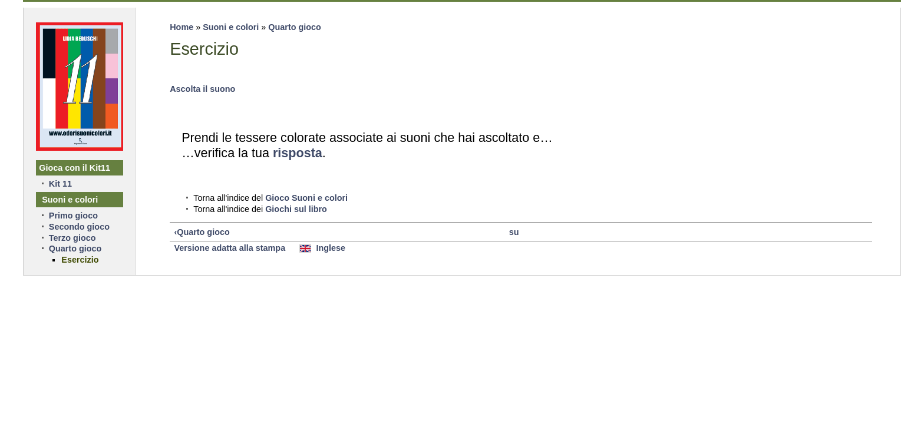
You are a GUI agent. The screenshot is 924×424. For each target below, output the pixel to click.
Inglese (322, 248)
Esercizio (79, 259)
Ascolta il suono (202, 89)
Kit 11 (60, 183)
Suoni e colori (231, 27)
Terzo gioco (72, 238)
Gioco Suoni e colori (306, 198)
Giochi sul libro (296, 209)
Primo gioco (73, 215)
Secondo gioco (79, 226)
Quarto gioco (294, 27)
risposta (297, 152)
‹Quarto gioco (201, 232)
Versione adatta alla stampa (229, 248)
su (514, 232)
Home (181, 27)
